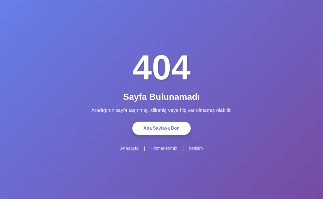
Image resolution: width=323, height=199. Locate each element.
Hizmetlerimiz (164, 148)
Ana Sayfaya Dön (161, 128)
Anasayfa (129, 148)
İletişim (196, 148)
